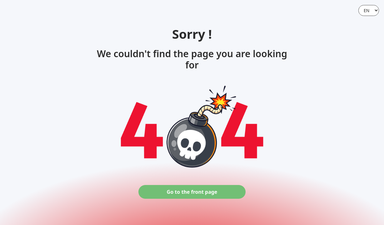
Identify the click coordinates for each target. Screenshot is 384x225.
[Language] (368, 10)
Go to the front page (192, 191)
